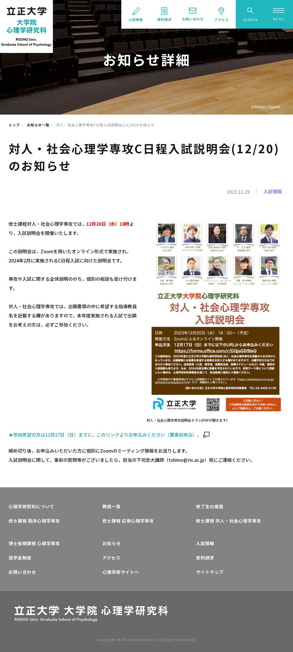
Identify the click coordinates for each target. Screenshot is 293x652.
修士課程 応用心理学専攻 (128, 521)
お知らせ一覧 (38, 124)
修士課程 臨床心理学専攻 (34, 521)
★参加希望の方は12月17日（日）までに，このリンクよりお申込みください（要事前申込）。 (109, 434)
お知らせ (111, 543)
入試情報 (205, 543)
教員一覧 (111, 506)
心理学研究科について (31, 506)
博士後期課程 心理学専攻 (34, 543)
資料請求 (205, 558)
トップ (14, 124)
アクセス (111, 558)
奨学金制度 (20, 558)
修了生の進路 (209, 506)
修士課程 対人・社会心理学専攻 (228, 521)
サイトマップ (209, 572)
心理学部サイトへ (120, 572)
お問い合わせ (22, 572)
